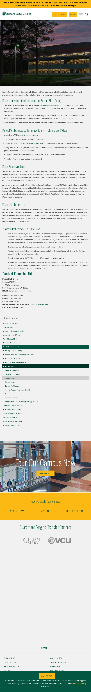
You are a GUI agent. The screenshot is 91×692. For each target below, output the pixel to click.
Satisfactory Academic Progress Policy (19, 355)
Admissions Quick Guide (12, 425)
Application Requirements (13, 413)
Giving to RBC (9, 658)
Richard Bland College (16, 14)
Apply (72, 15)
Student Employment (58, 662)
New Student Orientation (12, 343)
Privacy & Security (78, 683)
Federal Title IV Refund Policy (16, 362)
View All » (45, 647)
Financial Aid (9, 366)
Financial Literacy (11, 398)
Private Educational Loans (14, 406)
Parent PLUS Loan (12, 386)
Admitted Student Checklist (13, 331)
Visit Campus (60, 15)
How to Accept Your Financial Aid (17, 390)
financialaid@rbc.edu (39, 304)
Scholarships (10, 382)
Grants (7, 394)
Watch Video (45, 473)
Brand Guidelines (57, 670)
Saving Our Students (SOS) (15, 351)
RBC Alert (7, 670)
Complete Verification (13, 409)
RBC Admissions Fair (10, 417)
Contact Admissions (10, 323)
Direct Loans (10, 378)
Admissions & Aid (10, 318)
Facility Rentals (10, 662)
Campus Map (55, 666)
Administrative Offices (11, 335)
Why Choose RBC (10, 339)
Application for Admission (12, 421)
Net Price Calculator (12, 358)
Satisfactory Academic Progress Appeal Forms (22, 402)
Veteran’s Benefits (12, 370)
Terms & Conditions (12, 374)
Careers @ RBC (56, 658)
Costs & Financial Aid (11, 347)
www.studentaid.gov (52, 105)
